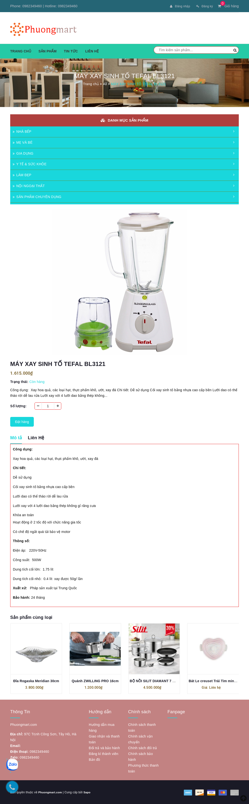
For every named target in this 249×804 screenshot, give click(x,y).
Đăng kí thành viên (103, 753)
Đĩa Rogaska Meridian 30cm (36, 680)
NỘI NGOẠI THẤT (29, 185)
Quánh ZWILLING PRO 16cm (95, 680)
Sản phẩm (47, 51)
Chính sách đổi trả (142, 747)
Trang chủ (20, 51)
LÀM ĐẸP (22, 174)
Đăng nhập (177, 6)
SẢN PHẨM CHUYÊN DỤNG (37, 196)
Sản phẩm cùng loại (31, 616)
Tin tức (71, 51)
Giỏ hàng (228, 6)
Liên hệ (92, 51)
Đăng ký (203, 6)
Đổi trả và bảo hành (104, 747)
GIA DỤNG (23, 153)
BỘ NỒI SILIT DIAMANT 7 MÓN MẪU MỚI (163, 680)
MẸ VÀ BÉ (23, 142)
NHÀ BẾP (22, 131)
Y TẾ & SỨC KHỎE (29, 164)
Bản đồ (94, 759)
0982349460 (32, 6)
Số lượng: (18, 405)
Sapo (88, 792)
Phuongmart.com (50, 792)
